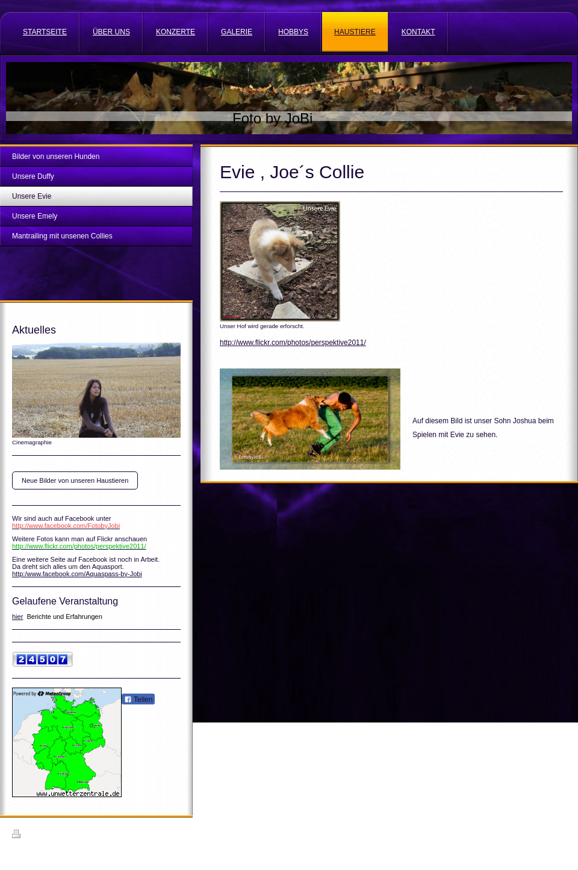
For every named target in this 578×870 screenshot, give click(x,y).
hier (17, 616)
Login (558, 833)
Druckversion (38, 835)
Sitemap (81, 835)
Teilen (138, 699)
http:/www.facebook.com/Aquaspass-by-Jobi (77, 573)
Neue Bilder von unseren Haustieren (75, 480)
